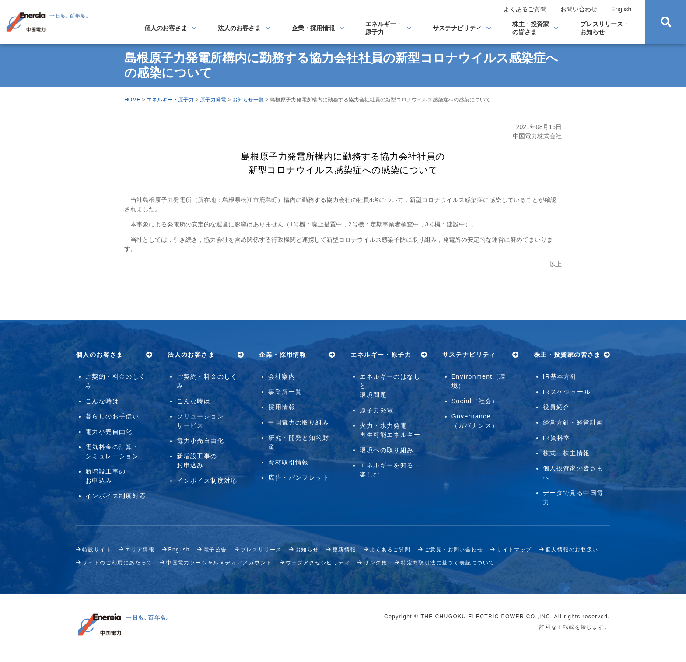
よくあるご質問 (525, 9)
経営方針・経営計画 (573, 422)
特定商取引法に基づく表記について (447, 563)
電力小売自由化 (109, 431)
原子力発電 (213, 100)
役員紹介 (556, 407)
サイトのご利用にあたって (117, 563)
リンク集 (375, 563)
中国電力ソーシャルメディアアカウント (219, 563)
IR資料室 (556, 437)
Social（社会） (475, 400)
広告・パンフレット (298, 477)
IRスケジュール (567, 391)
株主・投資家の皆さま (530, 28)
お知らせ (307, 550)
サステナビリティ (457, 27)
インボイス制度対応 (115, 495)
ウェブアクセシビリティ (318, 563)
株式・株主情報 (566, 452)
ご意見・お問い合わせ (453, 550)
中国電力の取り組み (298, 422)
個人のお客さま (165, 27)
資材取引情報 (288, 462)
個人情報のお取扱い (572, 550)
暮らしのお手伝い (112, 416)
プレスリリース (261, 550)
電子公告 (215, 550)
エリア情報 (139, 550)
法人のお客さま (239, 27)
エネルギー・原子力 (383, 28)
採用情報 (281, 407)
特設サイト (97, 550)
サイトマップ (514, 550)
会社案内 (281, 376)
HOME (132, 100)
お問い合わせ (578, 9)
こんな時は (102, 400)
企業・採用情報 (313, 27)
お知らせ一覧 (248, 100)
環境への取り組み (386, 449)
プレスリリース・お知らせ (604, 28)
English (621, 9)
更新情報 (344, 550)
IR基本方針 (560, 376)
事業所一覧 (285, 391)
